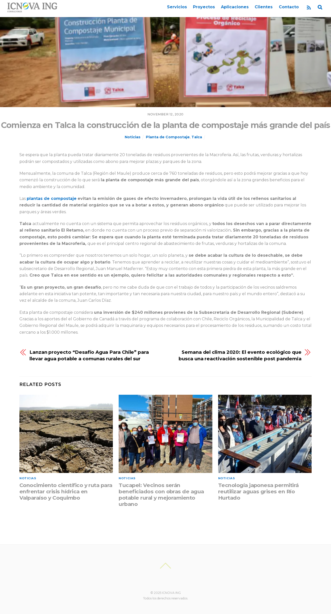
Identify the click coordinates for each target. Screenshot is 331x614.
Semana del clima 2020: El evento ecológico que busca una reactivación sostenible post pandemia (240, 355)
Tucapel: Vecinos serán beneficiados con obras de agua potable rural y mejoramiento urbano (161, 494)
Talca (196, 137)
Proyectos (204, 7)
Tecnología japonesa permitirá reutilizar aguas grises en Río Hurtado (258, 491)
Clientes (264, 7)
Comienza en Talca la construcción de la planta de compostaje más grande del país (165, 125)
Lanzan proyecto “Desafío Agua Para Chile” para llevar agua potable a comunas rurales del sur (89, 355)
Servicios (177, 7)
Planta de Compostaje (168, 137)
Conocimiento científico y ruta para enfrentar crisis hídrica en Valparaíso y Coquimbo (65, 491)
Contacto (289, 7)
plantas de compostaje (52, 198)
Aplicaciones (235, 7)
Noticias (133, 137)
